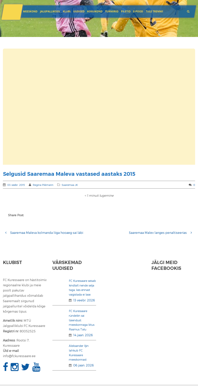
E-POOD (138, 11)
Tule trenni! (154, 11)
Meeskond (30, 11)
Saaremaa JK (70, 184)
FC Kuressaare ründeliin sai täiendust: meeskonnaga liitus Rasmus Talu (81, 320)
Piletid (126, 11)
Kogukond (94, 11)
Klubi (67, 11)
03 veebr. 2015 (16, 184)
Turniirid (111, 11)
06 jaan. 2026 (83, 365)
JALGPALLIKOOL (50, 11)
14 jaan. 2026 (83, 335)
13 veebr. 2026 (84, 300)
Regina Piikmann (43, 184)
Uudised (79, 11)
